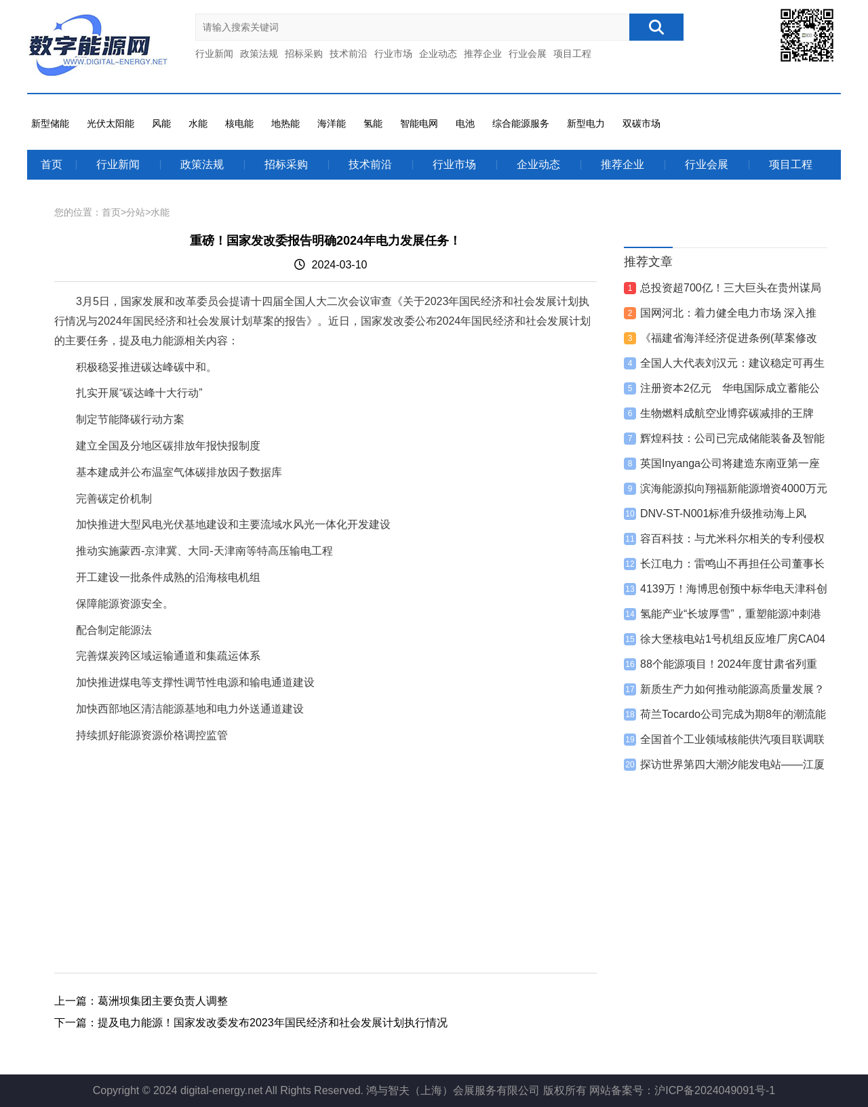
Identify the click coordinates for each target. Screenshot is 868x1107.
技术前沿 (349, 53)
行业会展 (528, 53)
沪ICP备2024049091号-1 (714, 1090)
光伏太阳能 (110, 123)
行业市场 (393, 53)
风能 (161, 123)
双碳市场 (641, 123)
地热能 (285, 123)
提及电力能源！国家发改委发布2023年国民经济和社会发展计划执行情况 (273, 1022)
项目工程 (572, 53)
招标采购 (304, 53)
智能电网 (419, 123)
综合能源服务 (520, 123)
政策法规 (259, 53)
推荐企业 (483, 53)
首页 (51, 164)
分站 (135, 212)
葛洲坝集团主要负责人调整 (163, 1001)
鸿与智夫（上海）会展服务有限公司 (453, 1090)
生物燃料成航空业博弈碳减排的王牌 (727, 413)
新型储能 (50, 123)
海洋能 (331, 123)
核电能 (239, 123)
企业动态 (438, 53)
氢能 (372, 123)
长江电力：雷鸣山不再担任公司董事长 (732, 563)
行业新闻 (214, 53)
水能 (198, 123)
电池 (465, 123)
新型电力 (586, 123)
